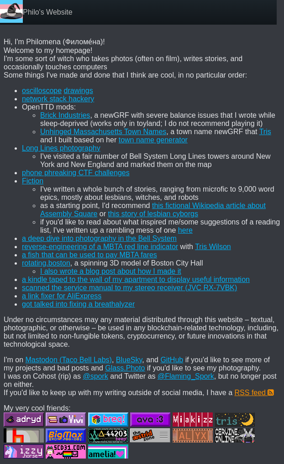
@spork (95, 376)
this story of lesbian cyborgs (153, 214)
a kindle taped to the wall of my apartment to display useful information (136, 279)
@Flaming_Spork (186, 376)
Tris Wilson (213, 246)
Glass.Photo (125, 368)
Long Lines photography (61, 148)
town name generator (153, 140)
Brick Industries (65, 115)
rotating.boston (46, 263)
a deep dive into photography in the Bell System (99, 238)
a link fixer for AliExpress (61, 296)
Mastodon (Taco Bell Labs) (69, 360)
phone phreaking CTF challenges (76, 173)
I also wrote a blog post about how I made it (110, 271)
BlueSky (129, 360)
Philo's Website (48, 12)
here (185, 230)
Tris (265, 132)
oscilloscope (42, 90)
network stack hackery (58, 99)
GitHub (171, 360)
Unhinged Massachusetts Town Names (103, 132)
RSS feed (254, 392)
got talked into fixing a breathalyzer (78, 304)
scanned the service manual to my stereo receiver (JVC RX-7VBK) (129, 288)
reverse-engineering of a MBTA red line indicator (100, 246)
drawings (78, 90)
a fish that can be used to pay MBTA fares (89, 255)
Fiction (32, 181)
